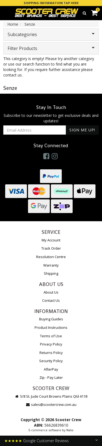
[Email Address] (34, 130)
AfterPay (51, 369)
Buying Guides (51, 319)
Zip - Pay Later (51, 377)
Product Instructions (51, 327)
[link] (46, 156)
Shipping (51, 273)
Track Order (51, 248)
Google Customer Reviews (46, 440)
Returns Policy (51, 352)
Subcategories (51, 34)
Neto (69, 430)
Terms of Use (51, 335)
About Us (51, 292)
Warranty (51, 265)
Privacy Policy (51, 344)
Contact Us (51, 300)
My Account (51, 240)
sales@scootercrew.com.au (51, 404)
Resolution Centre (51, 256)
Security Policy (51, 360)
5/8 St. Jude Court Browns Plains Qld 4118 (51, 396)
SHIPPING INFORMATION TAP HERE (51, 3)
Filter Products (51, 48)
